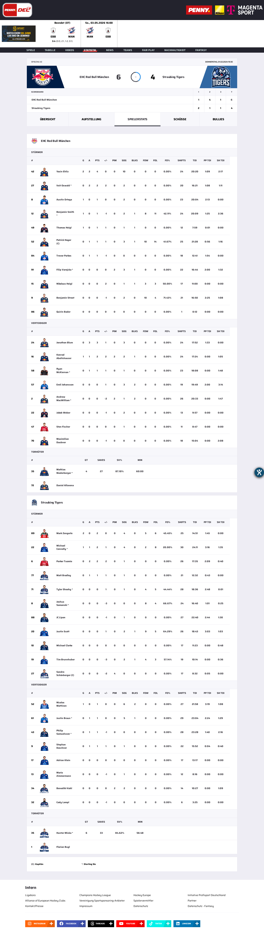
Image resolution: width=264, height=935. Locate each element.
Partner (192, 901)
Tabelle (50, 50)
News (110, 50)
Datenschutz (140, 906)
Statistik (90, 50)
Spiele (30, 50)
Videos (69, 50)
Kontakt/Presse (34, 906)
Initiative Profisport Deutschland (206, 895)
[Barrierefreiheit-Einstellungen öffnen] (259, 472)
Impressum (85, 906)
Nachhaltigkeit (174, 50)
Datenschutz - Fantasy (201, 906)
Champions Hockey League (95, 895)
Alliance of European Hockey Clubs (45, 901)
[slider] (154, 33)
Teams (127, 50)
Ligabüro (30, 895)
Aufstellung (91, 119)
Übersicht (47, 119)
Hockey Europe (142, 895)
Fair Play (148, 50)
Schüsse (180, 119)
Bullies (218, 119)
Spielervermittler (143, 901)
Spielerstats (137, 119)
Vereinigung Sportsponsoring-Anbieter (102, 901)
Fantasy (201, 50)
